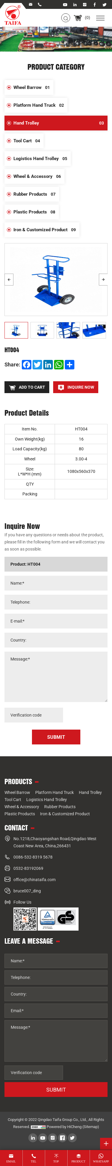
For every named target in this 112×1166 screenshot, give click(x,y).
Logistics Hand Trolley (42, 158)
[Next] (103, 279)
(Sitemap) (90, 1126)
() (81, 17)
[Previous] (8, 279)
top (56, 1161)
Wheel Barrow (33, 87)
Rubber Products (36, 194)
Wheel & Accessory (39, 176)
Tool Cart (28, 140)
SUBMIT (56, 1090)
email (11, 1161)
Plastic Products (36, 212)
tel (33, 1161)
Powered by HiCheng (64, 1126)
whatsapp (101, 1161)
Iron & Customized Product (46, 229)
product (78, 1161)
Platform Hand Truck (40, 105)
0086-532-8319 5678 (33, 857)
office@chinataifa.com (34, 879)
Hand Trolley (60, 123)
